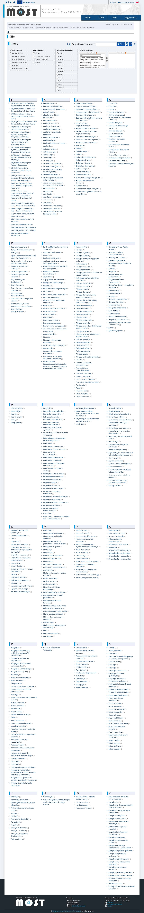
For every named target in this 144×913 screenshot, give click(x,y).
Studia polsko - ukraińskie (119, 724)
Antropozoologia (50, 152)
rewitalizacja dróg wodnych (87, 673)
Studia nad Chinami (117, 718)
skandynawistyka (116, 651)
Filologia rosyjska (84, 331)
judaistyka (81, 424)
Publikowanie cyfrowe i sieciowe (24, 767)
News (88, 17)
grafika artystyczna (117, 331)
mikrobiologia (49, 622)
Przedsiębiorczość (18, 745)
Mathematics (49, 561)
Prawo (14, 717)
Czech (60, 62)
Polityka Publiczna (18, 703)
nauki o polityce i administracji (87, 578)
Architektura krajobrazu (53, 166)
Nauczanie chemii (84, 533)
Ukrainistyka (49, 797)
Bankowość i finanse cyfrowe (88, 109)
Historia (15, 414)
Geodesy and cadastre (118, 257)
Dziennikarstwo (17, 285)
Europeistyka (49, 348)
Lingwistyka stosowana (21, 555)
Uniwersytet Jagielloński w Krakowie (92, 67)
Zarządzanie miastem (118, 837)
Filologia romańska (84, 323)
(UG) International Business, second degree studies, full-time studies (23, 116)
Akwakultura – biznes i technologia (51, 116)
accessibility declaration (114, 904)
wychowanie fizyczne (85, 808)
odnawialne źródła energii (119, 544)
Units (114, 17)
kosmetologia (115, 441)
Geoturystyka (114, 311)
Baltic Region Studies (85, 103)
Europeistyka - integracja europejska (52, 352)
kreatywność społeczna (118, 450)
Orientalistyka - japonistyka (120, 556)
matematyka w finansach (53, 555)
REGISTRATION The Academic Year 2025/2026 (61, 11)
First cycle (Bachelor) (17, 53)
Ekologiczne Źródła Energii (54, 283)
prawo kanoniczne (19, 720)
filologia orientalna (84, 314)
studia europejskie (117, 712)
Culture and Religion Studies (120, 158)
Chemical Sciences (117, 131)
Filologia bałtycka (83, 256)
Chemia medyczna (117, 123)
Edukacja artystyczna (52, 258)
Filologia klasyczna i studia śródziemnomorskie (86, 296)
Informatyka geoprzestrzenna (55, 449)
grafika (112, 328)
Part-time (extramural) (41, 59)
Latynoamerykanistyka (20, 535)
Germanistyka (115, 314)
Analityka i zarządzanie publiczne (52, 133)
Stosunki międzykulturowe (119, 689)
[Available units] (92, 62)
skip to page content (0, 0)
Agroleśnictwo (49, 112)
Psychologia (16, 761)
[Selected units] (122, 61)
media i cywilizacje (51, 578)
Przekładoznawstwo (19, 758)
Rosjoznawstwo (83, 682)
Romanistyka (82, 679)
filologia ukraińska (84, 348)
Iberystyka (48, 408)
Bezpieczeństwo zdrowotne (87, 142)
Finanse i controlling (84, 373)
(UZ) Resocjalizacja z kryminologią (23, 227)
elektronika (48, 305)
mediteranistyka (50, 584)
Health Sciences (18, 408)
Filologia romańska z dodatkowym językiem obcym (88, 327)
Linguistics (16, 541)
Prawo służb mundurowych (22, 723)
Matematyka (49, 552)
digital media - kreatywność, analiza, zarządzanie (21, 262)
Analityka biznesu (51, 123)
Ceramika (113, 106)
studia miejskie (115, 715)
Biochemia (81, 145)
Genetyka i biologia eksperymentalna (116, 253)
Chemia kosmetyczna (118, 112)
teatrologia (16, 797)
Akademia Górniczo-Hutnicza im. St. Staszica (92, 58)
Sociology (113, 665)
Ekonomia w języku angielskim (55, 294)
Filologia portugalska (85, 320)
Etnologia (47, 337)
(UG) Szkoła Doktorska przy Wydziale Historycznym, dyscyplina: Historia (21, 142)
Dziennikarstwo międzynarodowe (18, 310)
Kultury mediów (116, 485)
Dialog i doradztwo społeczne (23, 250)
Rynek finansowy (83, 687)
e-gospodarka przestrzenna (54, 280)
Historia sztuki (17, 417)
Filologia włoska (83, 354)
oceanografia (114, 530)
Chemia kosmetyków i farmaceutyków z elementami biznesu (120, 117)
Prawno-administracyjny (21, 714)
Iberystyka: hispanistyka (53, 414)
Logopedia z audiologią (20, 589)
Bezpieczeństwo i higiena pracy (89, 112)
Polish (60, 81)
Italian (60, 90)
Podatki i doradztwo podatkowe (23, 686)
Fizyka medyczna (83, 394)
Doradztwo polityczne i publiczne (19, 275)
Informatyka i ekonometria (54, 457)
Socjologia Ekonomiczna (119, 670)
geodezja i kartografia (118, 260)
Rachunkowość (82, 648)
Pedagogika (16, 648)
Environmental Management (55, 326)
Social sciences (115, 662)
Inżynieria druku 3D (51, 485)
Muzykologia (49, 636)
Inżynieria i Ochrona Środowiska (56, 496)
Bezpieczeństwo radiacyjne (87, 137)
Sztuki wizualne (115, 749)
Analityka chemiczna (52, 126)
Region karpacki (83, 664)
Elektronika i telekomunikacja (55, 308)
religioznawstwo (83, 667)
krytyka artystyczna (117, 461)
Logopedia (16, 583)
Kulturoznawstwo (117, 467)
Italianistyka (48, 513)
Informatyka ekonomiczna (54, 446)
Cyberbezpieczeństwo (118, 161)
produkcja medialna (19, 726)
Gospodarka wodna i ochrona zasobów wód (120, 323)
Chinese (60, 59)
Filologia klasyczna (84, 292)
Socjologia (114, 667)
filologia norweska (84, 308)
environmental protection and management (54, 330)
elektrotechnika (50, 314)
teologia (15, 813)
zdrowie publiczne (117, 883)
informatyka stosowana (53, 460)
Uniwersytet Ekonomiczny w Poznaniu (92, 62)
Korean (60, 75)
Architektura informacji (53, 163)
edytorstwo (48, 277)
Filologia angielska (84, 253)
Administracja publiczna (53, 106)
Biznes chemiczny (83, 172)
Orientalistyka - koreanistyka (120, 559)
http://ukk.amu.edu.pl (78, 906)
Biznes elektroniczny (84, 175)
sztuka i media (115, 740)
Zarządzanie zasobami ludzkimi (121, 872)
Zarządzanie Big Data (118, 815)
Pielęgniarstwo (17, 683)
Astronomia (49, 200)
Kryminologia (115, 458)
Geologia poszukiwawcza (119, 299)
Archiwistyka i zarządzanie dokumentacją (53, 179)
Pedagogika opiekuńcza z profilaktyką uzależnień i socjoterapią (20, 653)
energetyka (48, 317)
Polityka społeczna (19, 706)
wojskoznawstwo (83, 805)
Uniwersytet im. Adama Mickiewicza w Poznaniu (92, 65)
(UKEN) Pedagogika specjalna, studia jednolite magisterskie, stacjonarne (22, 185)
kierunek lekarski (116, 408)
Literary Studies (18, 566)
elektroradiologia (50, 311)
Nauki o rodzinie (83, 552)
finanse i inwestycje (84, 376)
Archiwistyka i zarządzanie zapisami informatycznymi (54, 184)
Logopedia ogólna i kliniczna (22, 586)
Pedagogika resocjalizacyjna (22, 669)
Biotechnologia (83, 169)
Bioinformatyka (82, 151)
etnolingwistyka (50, 334)
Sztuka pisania (115, 743)
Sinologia (113, 648)
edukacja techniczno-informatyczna (51, 272)
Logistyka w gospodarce (21, 580)
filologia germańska (84, 270)
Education (48, 255)
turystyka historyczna (20, 828)
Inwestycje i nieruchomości (54, 474)
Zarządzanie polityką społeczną (121, 851)
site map (110, 902)
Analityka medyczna (51, 137)
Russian (60, 84)
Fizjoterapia (81, 385)
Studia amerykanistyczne (119, 695)
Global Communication (118, 316)
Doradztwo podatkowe (20, 271)
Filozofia (80, 360)
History (14, 420)
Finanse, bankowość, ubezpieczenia (83, 364)
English (60, 53)
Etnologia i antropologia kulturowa (52, 341)
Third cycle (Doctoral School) (20, 68)
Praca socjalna (17, 711)
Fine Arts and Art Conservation (88, 382)
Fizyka (79, 388)
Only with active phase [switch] (80, 44)
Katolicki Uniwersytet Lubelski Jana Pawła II (92, 59)
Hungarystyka (17, 423)
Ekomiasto (48, 285)
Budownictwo (82, 186)
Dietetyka (15, 253)
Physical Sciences (18, 680)
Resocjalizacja (82, 670)
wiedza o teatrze (83, 802)
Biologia (80, 154)
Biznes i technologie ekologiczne (89, 178)
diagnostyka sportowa (20, 247)
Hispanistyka (16, 411)
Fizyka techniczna (83, 397)
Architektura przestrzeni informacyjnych (52, 170)
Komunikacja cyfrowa (118, 417)
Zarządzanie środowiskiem (120, 859)
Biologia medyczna (84, 160)
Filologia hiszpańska (84, 283)
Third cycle (15, 65)
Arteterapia (48, 191)
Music (46, 630)
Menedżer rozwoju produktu (55, 592)
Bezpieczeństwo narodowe (87, 128)
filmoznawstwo (82, 247)
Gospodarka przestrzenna (120, 319)
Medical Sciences (50, 581)
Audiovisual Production (53, 206)
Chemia (113, 109)
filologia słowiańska (84, 342)
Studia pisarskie (116, 721)
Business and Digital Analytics (88, 189)
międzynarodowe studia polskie (56, 611)
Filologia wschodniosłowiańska (88, 357)
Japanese (61, 71)
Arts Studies (49, 194)
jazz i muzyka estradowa (86, 408)
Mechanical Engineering (53, 564)
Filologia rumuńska (84, 339)
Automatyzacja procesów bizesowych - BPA (52, 212)
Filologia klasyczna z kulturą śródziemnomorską (86, 301)
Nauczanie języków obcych (87, 536)
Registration (131, 17)
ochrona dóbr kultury (118, 533)
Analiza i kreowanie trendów (55, 143)
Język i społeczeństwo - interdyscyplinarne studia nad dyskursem (87, 413)
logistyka (15, 574)
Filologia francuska (84, 267)
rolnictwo (80, 676)
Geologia (113, 296)
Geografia (114, 271)
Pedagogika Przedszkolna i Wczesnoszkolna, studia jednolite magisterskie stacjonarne (23, 772)
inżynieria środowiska (52, 505)
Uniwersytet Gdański (92, 64)
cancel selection (126, 24)
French (60, 65)
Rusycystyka (81, 684)
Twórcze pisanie (18, 839)
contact (109, 906)
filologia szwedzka (84, 345)
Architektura (49, 161)
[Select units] (107, 58)
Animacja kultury (50, 149)
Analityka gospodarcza (52, 129)
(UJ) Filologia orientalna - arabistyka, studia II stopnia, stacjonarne (21, 170)
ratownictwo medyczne (85, 661)
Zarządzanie (115, 802)
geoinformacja (115, 290)
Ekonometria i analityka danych (56, 288)
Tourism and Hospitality (21, 819)
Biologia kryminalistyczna (86, 157)
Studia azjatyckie (116, 703)
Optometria (114, 547)
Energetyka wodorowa (52, 323)
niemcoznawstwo (83, 558)
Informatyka (49, 443)
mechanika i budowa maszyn (55, 567)
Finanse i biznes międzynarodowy (83, 369)
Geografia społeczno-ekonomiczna (116, 281)
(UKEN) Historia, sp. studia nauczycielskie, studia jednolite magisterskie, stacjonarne (22, 177)
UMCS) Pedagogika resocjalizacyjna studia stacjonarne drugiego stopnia (56, 802)
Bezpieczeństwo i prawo (86, 115)
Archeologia (49, 158)
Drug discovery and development (18, 281)
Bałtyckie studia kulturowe (87, 106)
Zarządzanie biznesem (118, 818)
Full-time (37, 53)
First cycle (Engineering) (18, 56)
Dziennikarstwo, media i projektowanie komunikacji (22, 305)
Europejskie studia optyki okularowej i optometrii (53, 357)
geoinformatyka (115, 293)
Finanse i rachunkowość (86, 379)
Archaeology (49, 155)
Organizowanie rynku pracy (120, 550)
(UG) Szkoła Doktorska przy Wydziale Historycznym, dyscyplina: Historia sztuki (21, 149)
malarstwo (48, 530)
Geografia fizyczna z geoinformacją (116, 275)
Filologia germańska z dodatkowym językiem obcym (89, 274)
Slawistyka (113, 653)
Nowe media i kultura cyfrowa (88, 561)
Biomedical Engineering (86, 166)
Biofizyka (80, 148)
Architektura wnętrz (51, 175)
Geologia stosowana (117, 302)
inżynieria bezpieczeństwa (54, 477)
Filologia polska (83, 317)
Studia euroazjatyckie (118, 709)
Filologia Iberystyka (84, 286)
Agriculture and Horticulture (55, 109)
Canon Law (114, 103)
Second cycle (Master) (18, 59)
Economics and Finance (53, 252)
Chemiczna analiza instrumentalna (116, 135)
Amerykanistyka (50, 120)
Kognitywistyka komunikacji (120, 414)
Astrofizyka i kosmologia (53, 197)
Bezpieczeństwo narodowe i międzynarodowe (86, 132)
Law (13, 538)
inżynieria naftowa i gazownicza (56, 502)
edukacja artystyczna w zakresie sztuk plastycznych (55, 262)
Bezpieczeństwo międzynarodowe (83, 124)
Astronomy (48, 203)
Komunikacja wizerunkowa (120, 428)
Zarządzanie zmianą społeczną (121, 875)
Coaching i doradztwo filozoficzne (117, 140)
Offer (101, 17)
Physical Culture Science (21, 677)
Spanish (60, 68)
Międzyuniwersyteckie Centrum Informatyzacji (66, 911)
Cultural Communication (119, 155)
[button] (6, 2)
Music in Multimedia (52, 633)
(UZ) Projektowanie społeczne (22, 224)
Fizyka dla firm (82, 391)
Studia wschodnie (116, 732)
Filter (121, 44)
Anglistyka (48, 146)
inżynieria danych (51, 482)
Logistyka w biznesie (19, 577)
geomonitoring (115, 305)
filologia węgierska (84, 351)
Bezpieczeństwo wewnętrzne (88, 140)
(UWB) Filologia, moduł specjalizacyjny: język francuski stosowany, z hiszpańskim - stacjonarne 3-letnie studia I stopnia (22, 195)
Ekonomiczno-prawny (52, 297)
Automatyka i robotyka (52, 209)
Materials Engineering (52, 558)
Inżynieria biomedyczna (53, 480)
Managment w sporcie (52, 547)
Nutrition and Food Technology (88, 575)
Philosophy (16, 675)
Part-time (37, 62)
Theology (15, 816)
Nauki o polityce (83, 550)
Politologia (16, 694)
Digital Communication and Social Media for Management (23, 257)
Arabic (60, 56)
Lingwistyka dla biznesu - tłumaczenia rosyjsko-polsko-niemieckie (21, 549)
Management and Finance (54, 533)
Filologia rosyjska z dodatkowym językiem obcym (88, 335)
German (60, 78)
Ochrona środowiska (118, 536)
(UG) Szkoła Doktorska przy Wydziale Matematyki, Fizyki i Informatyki (21, 157)
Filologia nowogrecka (85, 311)
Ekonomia (48, 291)
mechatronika (49, 570)
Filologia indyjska (83, 289)
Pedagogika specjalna (20, 672)
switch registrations (113, 24)
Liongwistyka (16, 563)
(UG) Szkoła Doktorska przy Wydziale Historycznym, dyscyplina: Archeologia (21, 134)
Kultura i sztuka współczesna (121, 464)
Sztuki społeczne (116, 746)
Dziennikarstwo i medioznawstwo (18, 294)
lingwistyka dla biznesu (20, 544)
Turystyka (15, 825)
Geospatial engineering (118, 308)
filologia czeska (82, 264)
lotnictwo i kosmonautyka (21, 592)
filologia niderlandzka (85, 305)
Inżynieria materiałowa (53, 499)
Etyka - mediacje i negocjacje (55, 345)
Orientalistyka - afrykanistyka (121, 553)
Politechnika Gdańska (92, 61)
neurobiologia (82, 555)
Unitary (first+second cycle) (19, 62)
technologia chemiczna (20, 800)
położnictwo (16, 709)
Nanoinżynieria (83, 530)
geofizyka (113, 269)
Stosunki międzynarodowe (120, 692)
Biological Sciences (84, 163)
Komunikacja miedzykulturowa (121, 420)
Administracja (50, 103)
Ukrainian (61, 87)
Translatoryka (17, 822)
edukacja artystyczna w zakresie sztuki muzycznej (55, 267)
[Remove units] (107, 61)
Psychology (16, 764)
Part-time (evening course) (42, 56)
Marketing (48, 550)
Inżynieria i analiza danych (54, 488)
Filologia (80, 250)
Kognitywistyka (116, 411)
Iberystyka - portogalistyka (54, 411)
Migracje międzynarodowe (54, 614)
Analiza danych (50, 140)
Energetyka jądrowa (51, 320)
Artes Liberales (50, 188)
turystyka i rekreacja (20, 831)
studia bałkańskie (116, 706)
